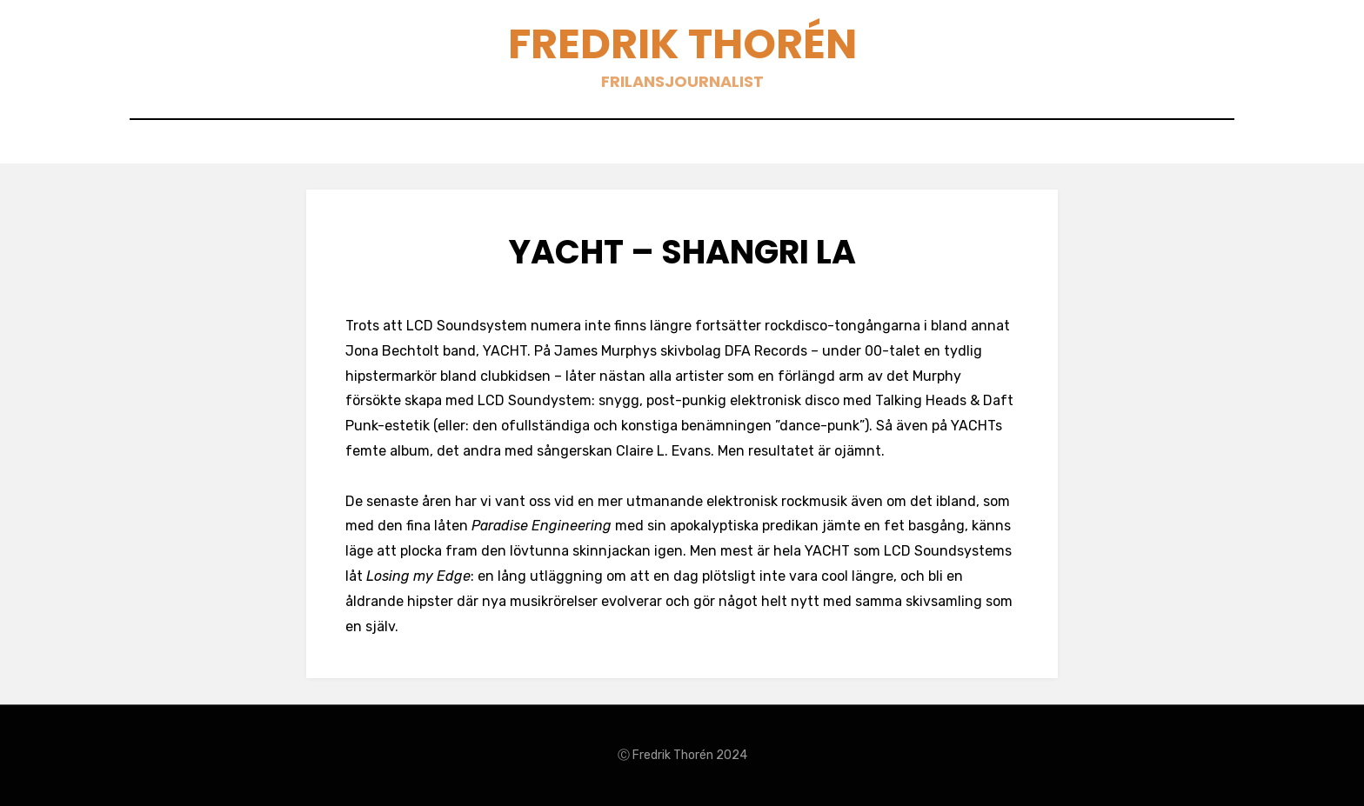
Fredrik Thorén (682, 44)
